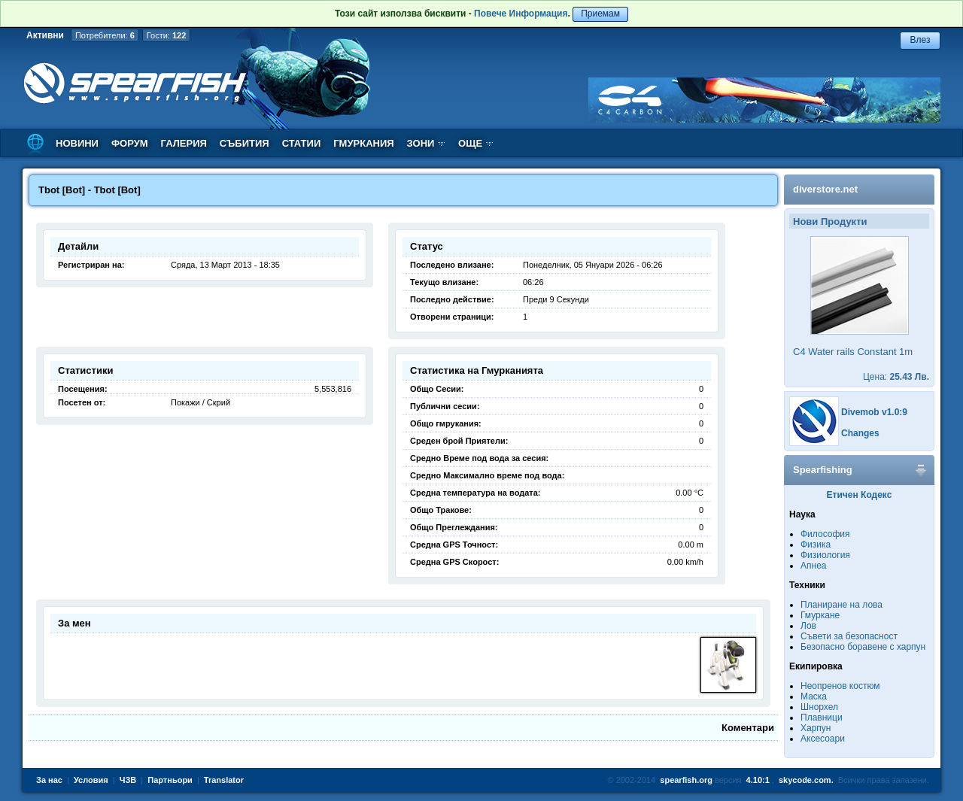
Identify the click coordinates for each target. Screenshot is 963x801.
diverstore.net (825, 189)
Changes (860, 433)
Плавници (821, 717)
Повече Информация (520, 13)
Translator (224, 779)
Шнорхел (819, 707)
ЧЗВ (128, 779)
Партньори (170, 779)
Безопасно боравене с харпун (862, 647)
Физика (815, 544)
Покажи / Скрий (200, 402)
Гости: (167, 35)
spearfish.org (686, 779)
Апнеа (813, 565)
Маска (813, 696)
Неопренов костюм (840, 686)
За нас (49, 779)
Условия (91, 779)
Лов (808, 625)
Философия (825, 534)
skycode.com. (806, 779)
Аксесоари (822, 738)
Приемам (600, 13)
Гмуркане (820, 615)
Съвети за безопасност (849, 636)
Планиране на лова (841, 604)
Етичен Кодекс (859, 495)
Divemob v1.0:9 (874, 412)
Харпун (815, 728)
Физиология (825, 555)
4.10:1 (758, 779)
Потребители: (105, 35)
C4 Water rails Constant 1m (853, 351)
